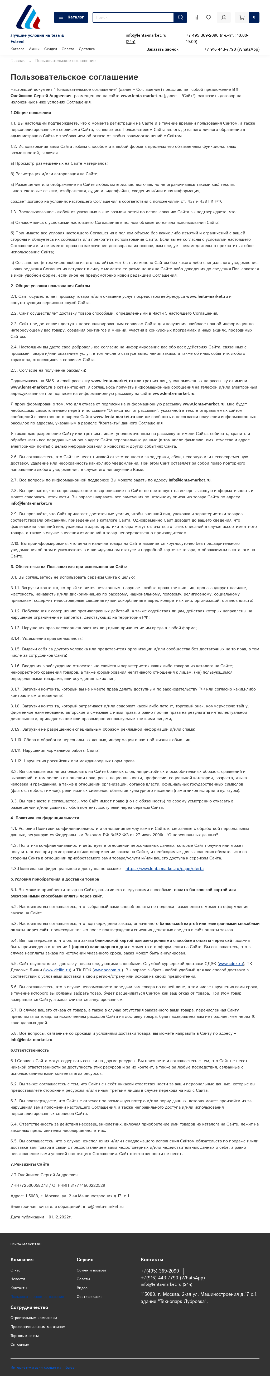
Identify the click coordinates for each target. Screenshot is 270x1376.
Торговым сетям (25, 1336)
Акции (34, 49)
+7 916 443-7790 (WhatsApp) (231, 49)
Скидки (50, 49)
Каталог (71, 17)
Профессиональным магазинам (38, 1327)
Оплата (68, 49)
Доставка (87, 49)
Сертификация (89, 1296)
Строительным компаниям (34, 1318)
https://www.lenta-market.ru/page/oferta (165, 869)
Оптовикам (20, 1344)
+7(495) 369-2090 (160, 1271)
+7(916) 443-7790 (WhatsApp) (173, 1278)
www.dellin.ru (57, 970)
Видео (82, 1288)
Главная (18, 61)
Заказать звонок (162, 49)
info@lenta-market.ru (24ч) (166, 1285)
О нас (15, 1270)
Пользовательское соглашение (37, 1296)
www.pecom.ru (108, 970)
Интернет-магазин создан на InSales (42, 1367)
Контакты (19, 1288)
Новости (18, 1279)
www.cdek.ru (231, 964)
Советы (83, 1279)
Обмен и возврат (92, 1270)
